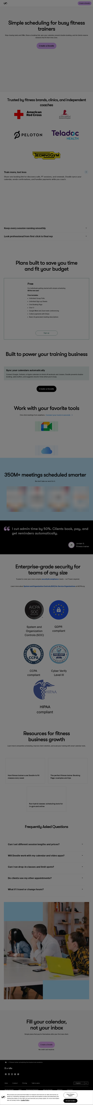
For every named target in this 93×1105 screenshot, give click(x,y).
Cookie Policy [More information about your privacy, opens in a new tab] (25, 1104)
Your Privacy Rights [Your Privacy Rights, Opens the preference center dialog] (70, 1098)
